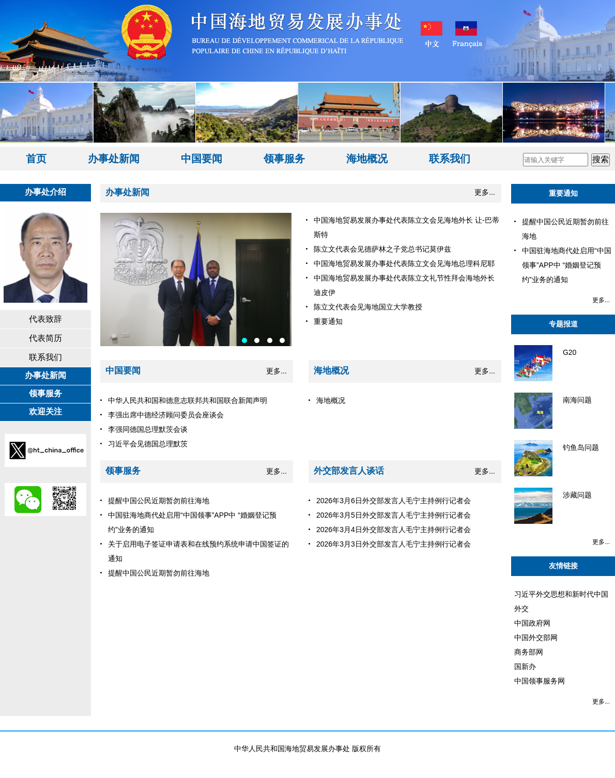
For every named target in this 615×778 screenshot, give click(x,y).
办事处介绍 (45, 192)
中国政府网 (532, 623)
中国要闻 (201, 158)
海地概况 (367, 158)
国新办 (525, 666)
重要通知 (563, 193)
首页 (36, 158)
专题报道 (563, 324)
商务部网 (528, 652)
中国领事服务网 (539, 681)
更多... (484, 192)
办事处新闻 (114, 158)
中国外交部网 (536, 637)
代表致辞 (45, 319)
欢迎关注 (45, 411)
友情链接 (563, 566)
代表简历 (45, 338)
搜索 (600, 159)
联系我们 (449, 158)
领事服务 (284, 158)
